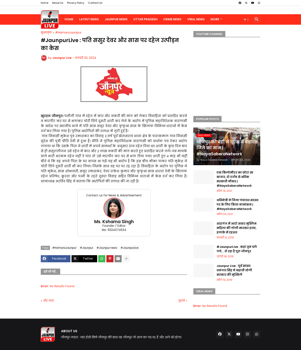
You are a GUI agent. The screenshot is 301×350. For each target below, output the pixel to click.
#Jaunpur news (107, 248)
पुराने (181, 301)
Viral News (196, 19)
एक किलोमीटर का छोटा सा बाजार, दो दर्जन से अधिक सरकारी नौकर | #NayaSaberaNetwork (235, 179)
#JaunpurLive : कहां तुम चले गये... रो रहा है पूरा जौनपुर (237, 249)
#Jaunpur (86, 248)
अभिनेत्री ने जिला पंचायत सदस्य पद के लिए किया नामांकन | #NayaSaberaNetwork (237, 204)
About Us (57, 3)
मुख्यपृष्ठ (46, 32)
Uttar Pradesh (145, 19)
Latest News (89, 19)
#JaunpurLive (129, 248)
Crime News (172, 19)
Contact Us (95, 3)
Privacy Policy (75, 3)
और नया (48, 301)
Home (44, 3)
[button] (246, 19)
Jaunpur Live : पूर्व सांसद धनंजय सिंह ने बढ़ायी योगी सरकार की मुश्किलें (234, 270)
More (214, 19)
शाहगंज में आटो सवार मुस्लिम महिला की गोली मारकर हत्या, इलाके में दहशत (236, 227)
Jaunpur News (116, 19)
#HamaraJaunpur (68, 32)
